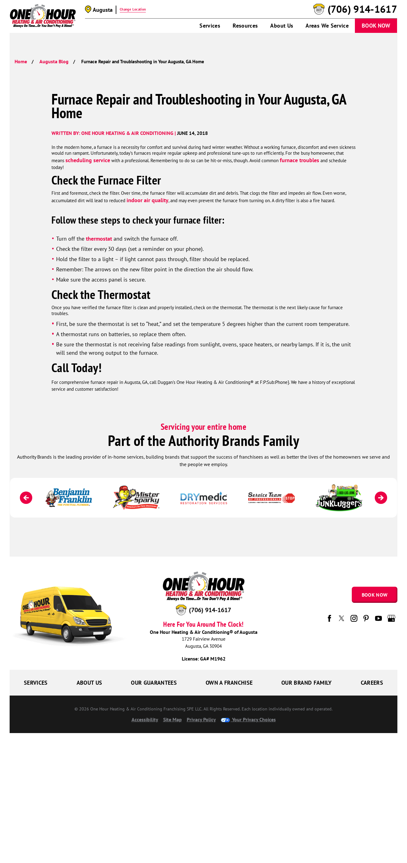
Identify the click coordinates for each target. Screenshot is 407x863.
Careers (372, 682)
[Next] (381, 498)
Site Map (172, 719)
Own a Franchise (229, 682)
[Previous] (26, 498)
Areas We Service (327, 25)
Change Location (133, 9)
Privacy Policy (201, 719)
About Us (281, 25)
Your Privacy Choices (248, 719)
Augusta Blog (54, 61)
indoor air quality (147, 200)
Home (21, 61)
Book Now (376, 25)
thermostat (99, 238)
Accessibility (145, 719)
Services (209, 25)
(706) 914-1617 (362, 9)
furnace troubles (299, 160)
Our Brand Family (306, 682)
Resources (245, 25)
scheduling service (87, 160)
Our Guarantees (154, 682)
